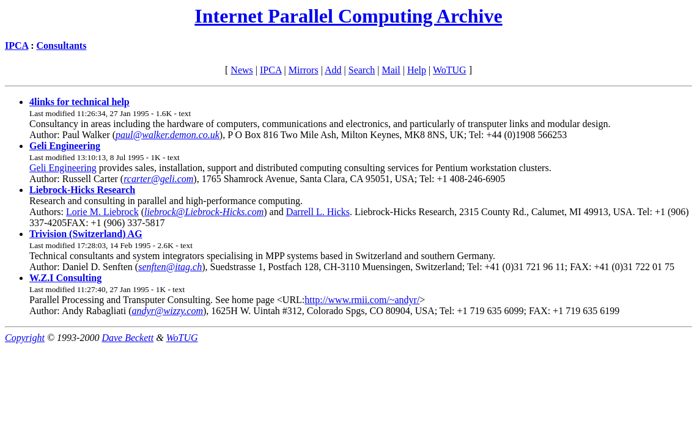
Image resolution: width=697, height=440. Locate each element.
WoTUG (450, 70)
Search (361, 70)
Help (416, 70)
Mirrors (304, 70)
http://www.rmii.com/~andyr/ (361, 300)
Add (333, 70)
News (241, 70)
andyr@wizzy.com (168, 311)
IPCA (16, 45)
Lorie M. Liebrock (102, 212)
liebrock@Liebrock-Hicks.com (204, 212)
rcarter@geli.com (158, 179)
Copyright (25, 337)
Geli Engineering (63, 168)
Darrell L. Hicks (318, 212)
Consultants (62, 45)
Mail (391, 70)
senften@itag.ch (170, 267)
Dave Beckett (127, 337)
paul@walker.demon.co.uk (167, 135)
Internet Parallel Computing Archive (348, 16)
